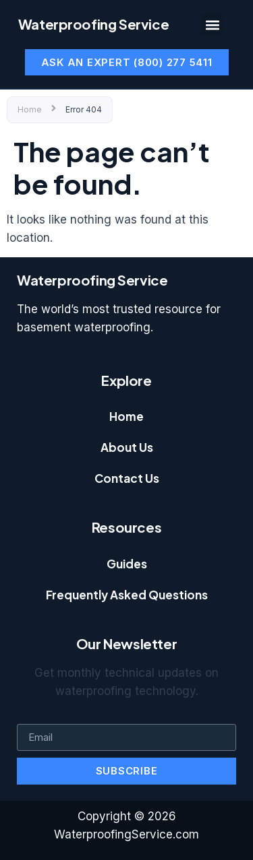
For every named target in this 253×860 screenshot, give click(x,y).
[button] (212, 24)
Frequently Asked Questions (127, 594)
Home (30, 109)
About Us (127, 447)
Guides (127, 563)
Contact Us (126, 478)
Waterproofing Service (93, 24)
